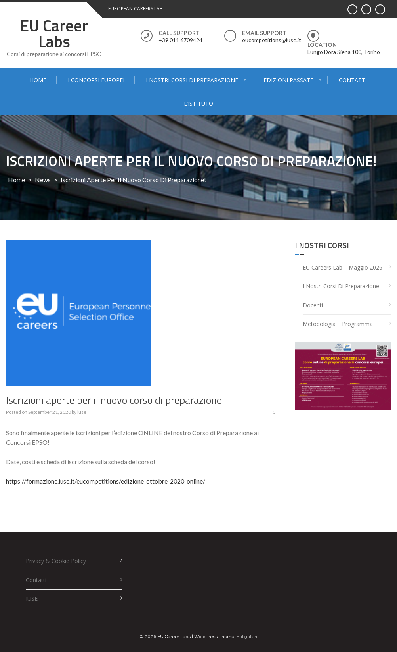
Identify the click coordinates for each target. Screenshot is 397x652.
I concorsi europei (96, 80)
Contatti (353, 80)
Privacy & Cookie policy (56, 561)
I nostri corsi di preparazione (192, 80)
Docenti (313, 305)
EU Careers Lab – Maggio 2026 (342, 267)
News (43, 179)
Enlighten (247, 636)
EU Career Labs (54, 34)
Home (38, 80)
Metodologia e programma (338, 324)
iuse (81, 412)
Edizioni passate (288, 80)
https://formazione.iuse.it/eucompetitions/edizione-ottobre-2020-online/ (105, 481)
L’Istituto (198, 103)
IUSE (32, 598)
